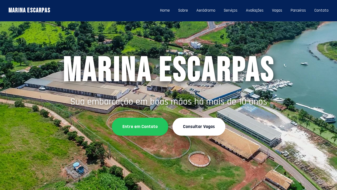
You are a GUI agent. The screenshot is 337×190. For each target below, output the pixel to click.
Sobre (183, 10)
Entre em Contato (140, 127)
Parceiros (298, 10)
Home (165, 10)
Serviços (230, 10)
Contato (321, 10)
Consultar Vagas (199, 127)
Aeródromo (205, 10)
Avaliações (255, 10)
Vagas (277, 10)
